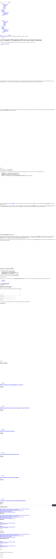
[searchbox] (4, 2)
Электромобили (6, 4)
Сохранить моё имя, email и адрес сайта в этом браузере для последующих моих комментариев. (15, 302)
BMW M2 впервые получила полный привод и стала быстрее (9, 510)
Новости (3, 3)
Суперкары (3, 280)
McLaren (7, 36)
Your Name (2, 297)
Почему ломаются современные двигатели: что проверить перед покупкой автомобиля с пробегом (15, 516)
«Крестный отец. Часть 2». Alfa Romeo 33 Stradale (7, 524)
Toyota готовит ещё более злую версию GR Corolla (7, 513)
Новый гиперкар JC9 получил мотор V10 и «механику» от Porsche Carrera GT (11, 511)
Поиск (54, 506)
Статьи (3, 10)
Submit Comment (2, 304)
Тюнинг (5, 7)
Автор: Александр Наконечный (4, 528)
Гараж (3, 9)
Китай (4, 6)
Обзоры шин (5, 13)
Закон (4, 8)
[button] (1, 556)
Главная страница (2, 36)
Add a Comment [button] (2, 284)
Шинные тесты (6, 14)
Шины (3, 11)
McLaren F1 (13, 203)
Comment (1, 296)
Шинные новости (6, 12)
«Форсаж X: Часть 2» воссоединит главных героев (7, 546)
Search (9, 2)
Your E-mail (2, 299)
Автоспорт (5, 5)
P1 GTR (20, 205)
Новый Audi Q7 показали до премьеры (6, 512)
